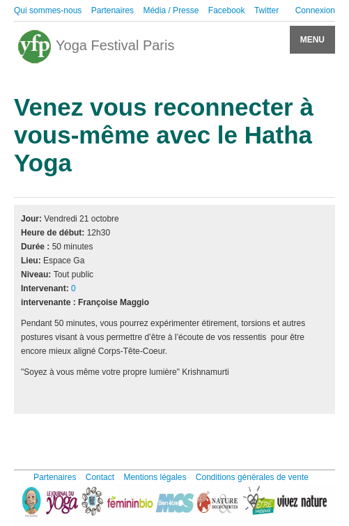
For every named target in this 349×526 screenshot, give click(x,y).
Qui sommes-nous (48, 10)
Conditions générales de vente (252, 477)
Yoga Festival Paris (95, 46)
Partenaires (112, 10)
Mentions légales (154, 477)
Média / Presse (171, 10)
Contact (100, 477)
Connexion (315, 10)
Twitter (266, 10)
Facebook (226, 10)
